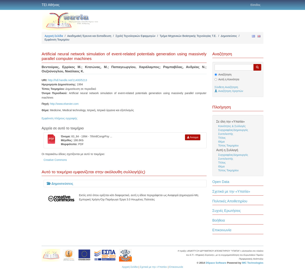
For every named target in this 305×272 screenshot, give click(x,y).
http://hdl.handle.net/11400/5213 (67, 80)
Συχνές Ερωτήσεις (226, 211)
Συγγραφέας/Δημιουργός (233, 130)
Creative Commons (55, 159)
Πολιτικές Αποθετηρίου (229, 201)
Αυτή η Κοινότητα (228, 79)
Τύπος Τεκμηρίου (228, 145)
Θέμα (221, 141)
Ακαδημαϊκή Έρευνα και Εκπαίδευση (89, 35)
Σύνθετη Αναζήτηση (226, 87)
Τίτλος (222, 137)
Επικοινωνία (221, 230)
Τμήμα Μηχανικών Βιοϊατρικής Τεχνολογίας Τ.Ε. (188, 35)
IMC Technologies (252, 262)
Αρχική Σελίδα (54, 35)
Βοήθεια (218, 220)
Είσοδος (255, 4)
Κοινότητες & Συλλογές (232, 126)
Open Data (220, 182)
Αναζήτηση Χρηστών (229, 91)
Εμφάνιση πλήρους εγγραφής (59, 118)
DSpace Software (216, 262)
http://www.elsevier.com (64, 103)
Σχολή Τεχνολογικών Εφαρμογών (135, 35)
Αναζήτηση (225, 74)
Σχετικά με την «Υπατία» (231, 191)
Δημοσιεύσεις (229, 35)
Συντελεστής (225, 133)
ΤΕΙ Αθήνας (51, 5)
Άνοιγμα (192, 137)
